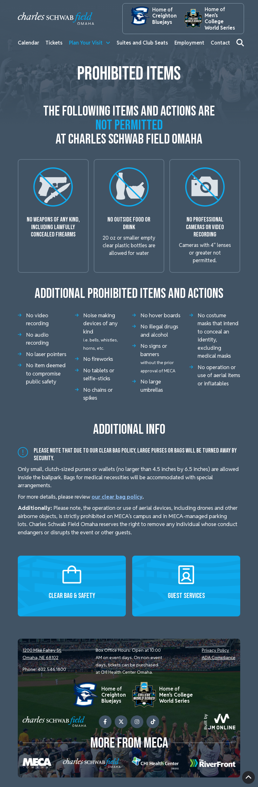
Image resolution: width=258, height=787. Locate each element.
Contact (220, 42)
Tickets (54, 42)
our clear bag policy (118, 496)
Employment (189, 42)
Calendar (28, 42)
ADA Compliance (218, 657)
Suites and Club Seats (142, 42)
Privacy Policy (215, 650)
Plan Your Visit (86, 42)
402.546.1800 (51, 669)
